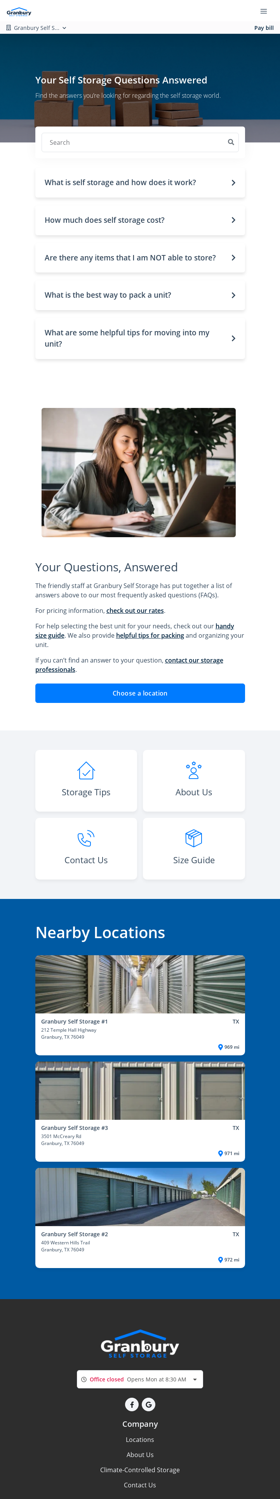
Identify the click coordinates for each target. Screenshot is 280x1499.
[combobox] (140, 1379)
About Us (140, 1454)
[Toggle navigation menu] (267, 11)
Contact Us (140, 1485)
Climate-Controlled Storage (140, 1470)
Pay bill (264, 27)
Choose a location (140, 693)
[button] (140, 183)
